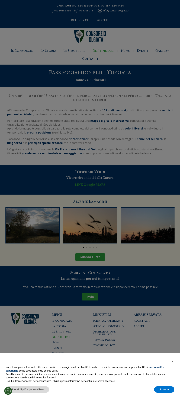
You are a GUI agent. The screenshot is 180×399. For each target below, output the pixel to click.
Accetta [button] (164, 389)
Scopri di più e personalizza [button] (27, 389)
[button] (172, 361)
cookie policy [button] (51, 370)
